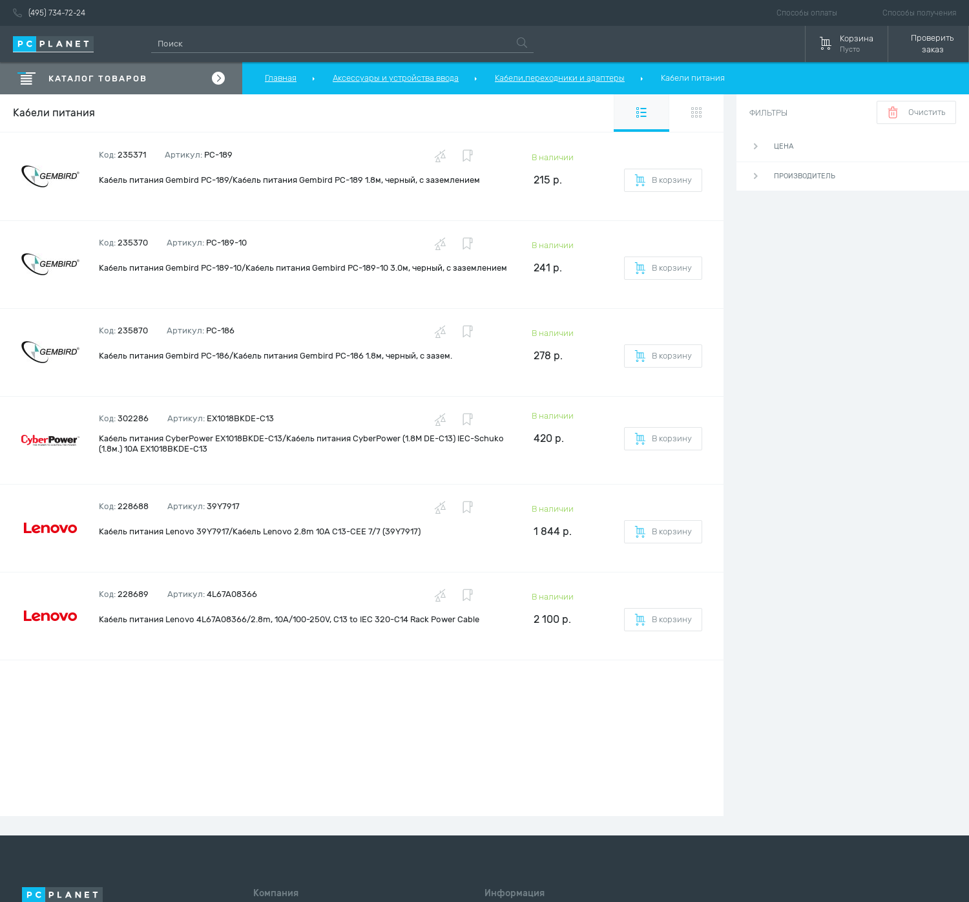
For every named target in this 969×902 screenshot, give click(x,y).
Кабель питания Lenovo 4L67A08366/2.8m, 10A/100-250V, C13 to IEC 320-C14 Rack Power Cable (289, 619)
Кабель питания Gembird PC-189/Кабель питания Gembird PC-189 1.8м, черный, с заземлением (289, 180)
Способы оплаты (806, 12)
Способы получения (919, 12)
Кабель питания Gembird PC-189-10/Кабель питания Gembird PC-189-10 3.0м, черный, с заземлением (303, 268)
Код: (122, 155)
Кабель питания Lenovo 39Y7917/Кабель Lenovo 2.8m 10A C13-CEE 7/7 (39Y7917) (260, 531)
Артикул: (199, 155)
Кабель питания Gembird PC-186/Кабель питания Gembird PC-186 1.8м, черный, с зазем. (275, 356)
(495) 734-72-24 (49, 12)
